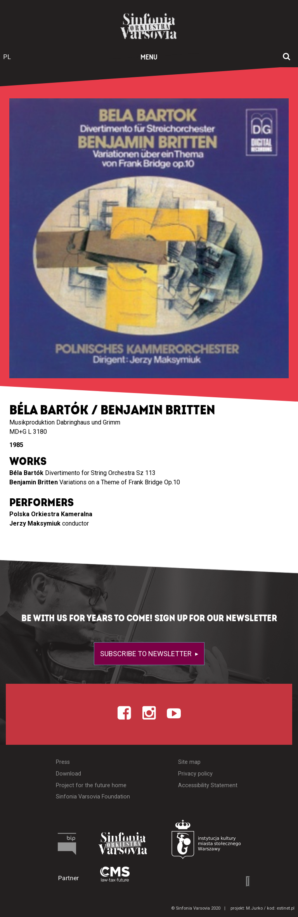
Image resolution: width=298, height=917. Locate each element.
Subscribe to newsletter (146, 654)
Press (63, 762)
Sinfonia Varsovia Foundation (93, 796)
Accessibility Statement (207, 785)
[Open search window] (286, 57)
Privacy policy (195, 773)
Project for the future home (91, 785)
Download (68, 773)
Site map (189, 762)
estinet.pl (286, 908)
